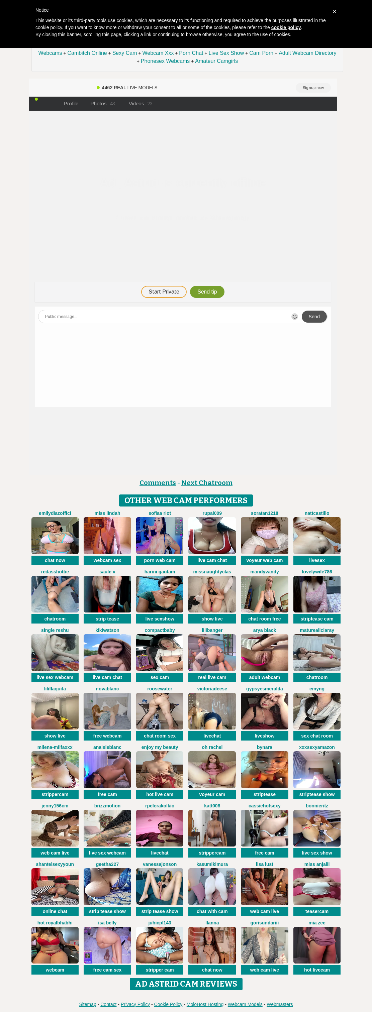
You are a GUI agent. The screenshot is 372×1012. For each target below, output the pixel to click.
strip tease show (107, 911)
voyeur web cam (264, 560)
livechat (212, 736)
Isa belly (107, 922)
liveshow (264, 736)
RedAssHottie (55, 571)
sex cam (160, 677)
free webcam (107, 736)
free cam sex (107, 970)
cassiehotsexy (265, 805)
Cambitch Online (87, 53)
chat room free (264, 619)
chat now (55, 560)
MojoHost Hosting (205, 1004)
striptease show (317, 794)
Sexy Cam (124, 53)
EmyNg (316, 688)
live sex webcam (54, 677)
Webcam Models (245, 1004)
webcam (55, 970)
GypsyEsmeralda (264, 688)
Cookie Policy (168, 1004)
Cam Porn (261, 53)
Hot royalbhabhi (55, 922)
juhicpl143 (159, 922)
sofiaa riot (160, 513)
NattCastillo (317, 513)
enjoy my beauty (160, 747)
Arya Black (264, 630)
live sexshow (159, 619)
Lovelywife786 (317, 571)
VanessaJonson (160, 864)
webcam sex (107, 560)
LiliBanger (212, 630)
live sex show (317, 853)
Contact (108, 1004)
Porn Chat (191, 53)
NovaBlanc (107, 688)
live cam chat (212, 560)
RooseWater (159, 688)
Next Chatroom (206, 483)
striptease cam (317, 619)
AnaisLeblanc (107, 747)
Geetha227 (107, 864)
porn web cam (160, 560)
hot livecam (317, 970)
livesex (317, 560)
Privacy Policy (135, 1004)
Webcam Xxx (158, 53)
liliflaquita (55, 688)
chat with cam (212, 911)
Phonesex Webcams (165, 61)
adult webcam (264, 677)
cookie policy (286, 27)
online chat (54, 911)
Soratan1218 (264, 513)
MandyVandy (264, 571)
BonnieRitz (317, 805)
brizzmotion (107, 805)
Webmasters (280, 1004)
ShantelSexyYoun (55, 864)
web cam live (54, 853)
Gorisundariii (265, 922)
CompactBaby (160, 630)
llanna (212, 922)
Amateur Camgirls (216, 61)
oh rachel (212, 747)
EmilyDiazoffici (55, 513)
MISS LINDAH (107, 513)
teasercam (317, 911)
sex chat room (317, 736)
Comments (158, 483)
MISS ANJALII (317, 864)
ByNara (264, 747)
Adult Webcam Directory (307, 53)
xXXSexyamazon (317, 747)
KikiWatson (107, 630)
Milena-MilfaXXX (55, 747)
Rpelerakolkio (159, 805)
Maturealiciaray (317, 630)
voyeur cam (212, 794)
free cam (107, 794)
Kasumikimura (212, 864)
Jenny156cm (54, 805)
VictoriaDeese (212, 688)
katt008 (212, 805)
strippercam (54, 794)
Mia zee (317, 922)
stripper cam (160, 970)
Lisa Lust (264, 864)
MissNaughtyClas (212, 571)
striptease (265, 794)
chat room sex (160, 736)
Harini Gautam (160, 571)
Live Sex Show (226, 53)
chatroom (55, 619)
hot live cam (159, 794)
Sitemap (87, 1004)
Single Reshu (55, 630)
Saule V (107, 571)
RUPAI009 (212, 513)
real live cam (212, 677)
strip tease (107, 619)
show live (212, 619)
